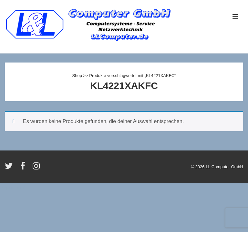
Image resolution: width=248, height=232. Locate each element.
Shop (77, 75)
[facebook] (24, 168)
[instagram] (37, 168)
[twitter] (10, 168)
